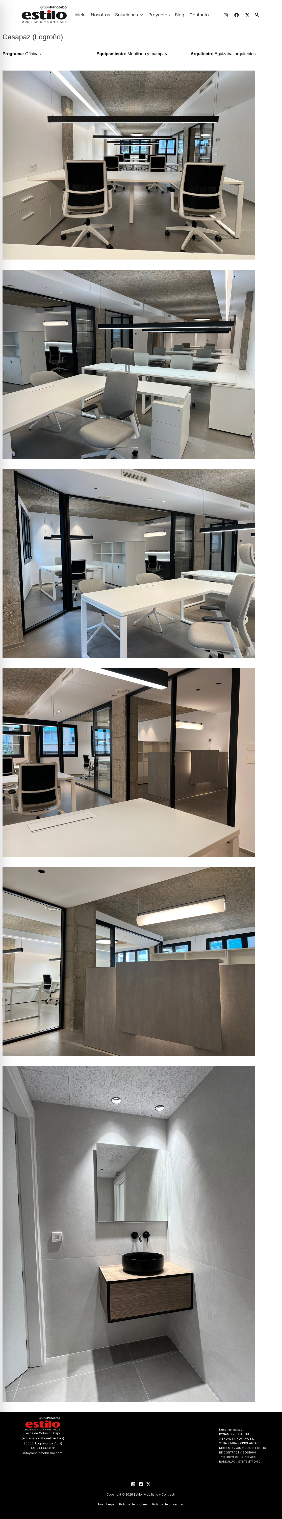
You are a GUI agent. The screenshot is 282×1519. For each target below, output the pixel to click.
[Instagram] (225, 15)
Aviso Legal (106, 1504)
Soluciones (129, 15)
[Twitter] (247, 15)
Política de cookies (133, 1504)
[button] (140, 15)
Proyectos (159, 14)
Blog (179, 14)
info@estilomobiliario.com (42, 1453)
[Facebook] (236, 15)
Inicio (80, 14)
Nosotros (100, 14)
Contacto (199, 14)
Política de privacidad (168, 1504)
